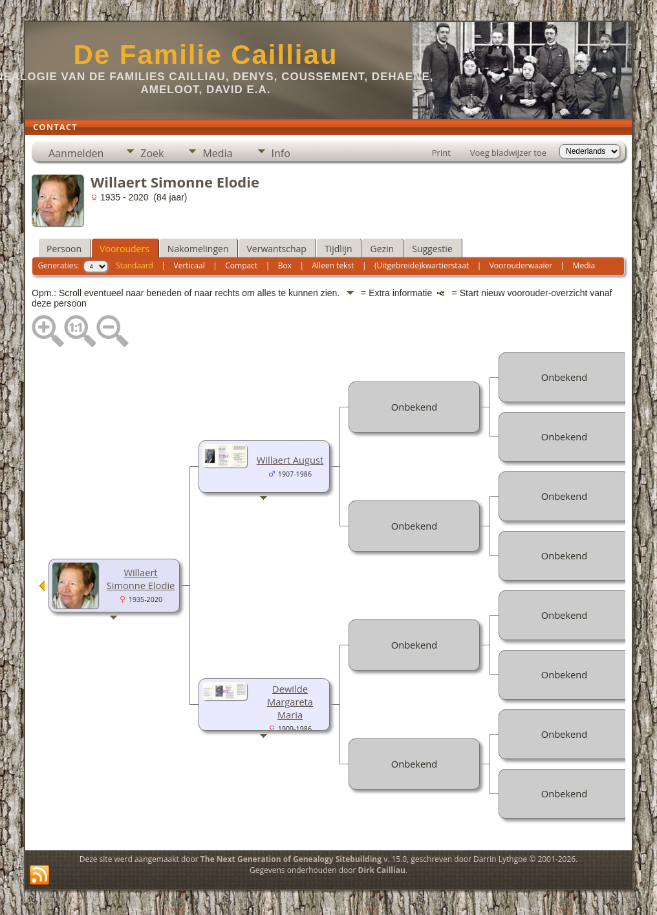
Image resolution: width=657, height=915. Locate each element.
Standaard (134, 265)
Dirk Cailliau (381, 870)
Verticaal (189, 265)
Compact (241, 265)
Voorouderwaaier (521, 265)
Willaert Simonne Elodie (141, 579)
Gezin (382, 248)
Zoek (152, 153)
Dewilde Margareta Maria (290, 701)
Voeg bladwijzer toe (508, 152)
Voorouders (124, 248)
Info (281, 153)
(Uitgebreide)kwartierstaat (421, 265)
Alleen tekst (333, 265)
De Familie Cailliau (205, 54)
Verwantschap (276, 248)
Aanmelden (75, 153)
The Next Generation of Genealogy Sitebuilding (291, 859)
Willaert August (290, 459)
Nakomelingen (198, 248)
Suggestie (432, 248)
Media (217, 153)
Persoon (64, 248)
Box (285, 265)
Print (441, 152)
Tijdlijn (338, 248)
